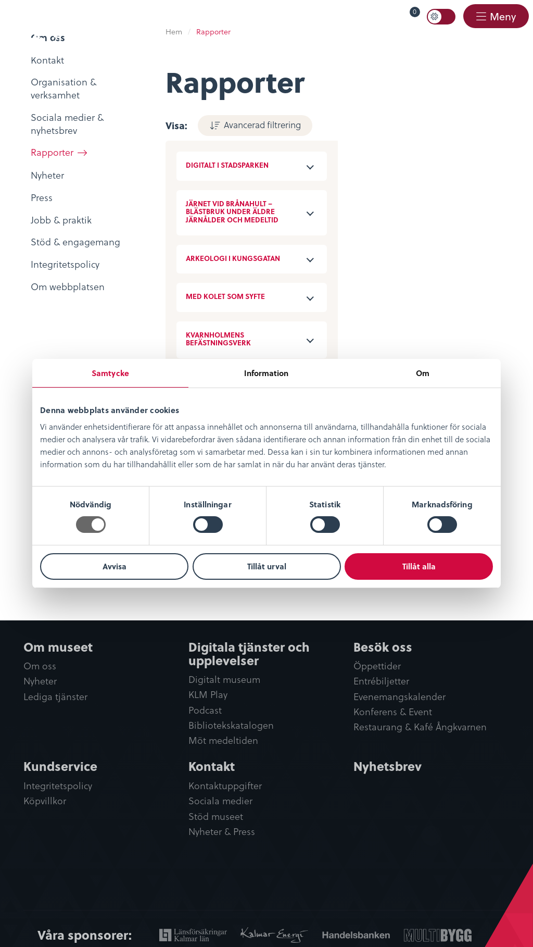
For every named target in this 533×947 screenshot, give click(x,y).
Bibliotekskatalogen (231, 725)
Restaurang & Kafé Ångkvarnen (420, 726)
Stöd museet (215, 816)
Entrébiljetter (381, 681)
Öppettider (377, 665)
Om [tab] (422, 373)
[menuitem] (391, 17)
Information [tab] (266, 373)
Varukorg (399, 14)
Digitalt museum (224, 679)
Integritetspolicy (57, 785)
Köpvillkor (44, 800)
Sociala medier (220, 800)
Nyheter (40, 681)
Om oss (39, 665)
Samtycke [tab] (110, 373)
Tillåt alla (419, 566)
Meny (502, 16)
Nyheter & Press (221, 831)
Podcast (205, 710)
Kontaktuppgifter (225, 785)
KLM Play (207, 694)
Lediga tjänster (55, 696)
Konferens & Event (392, 711)
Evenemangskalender (399, 696)
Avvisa (114, 566)
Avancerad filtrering (262, 124)
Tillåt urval (266, 566)
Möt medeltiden (223, 740)
